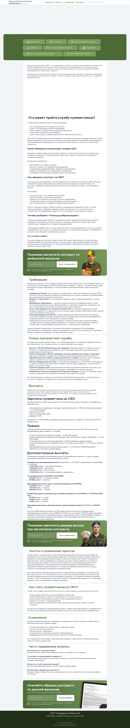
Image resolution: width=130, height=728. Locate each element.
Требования (57, 41)
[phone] (41, 264)
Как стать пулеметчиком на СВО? (42, 54)
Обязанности (35, 41)
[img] (28, 54)
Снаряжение (91, 47)
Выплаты (34, 47)
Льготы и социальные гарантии (61, 47)
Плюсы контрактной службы (84, 41)
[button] (116, 2)
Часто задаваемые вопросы (80, 53)
